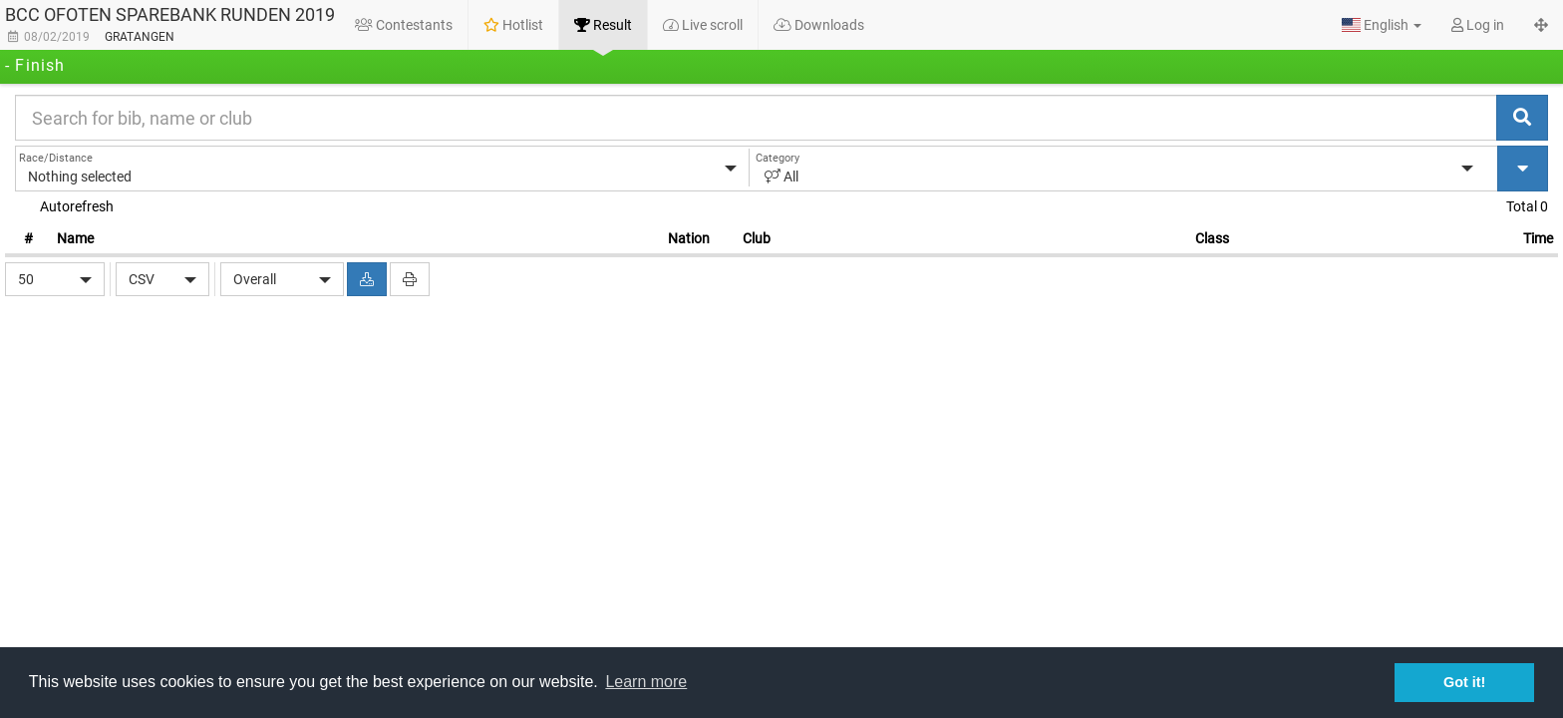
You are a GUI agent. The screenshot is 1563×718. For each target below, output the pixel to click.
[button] (1381, 25)
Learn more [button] (646, 681)
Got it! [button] (1464, 682)
